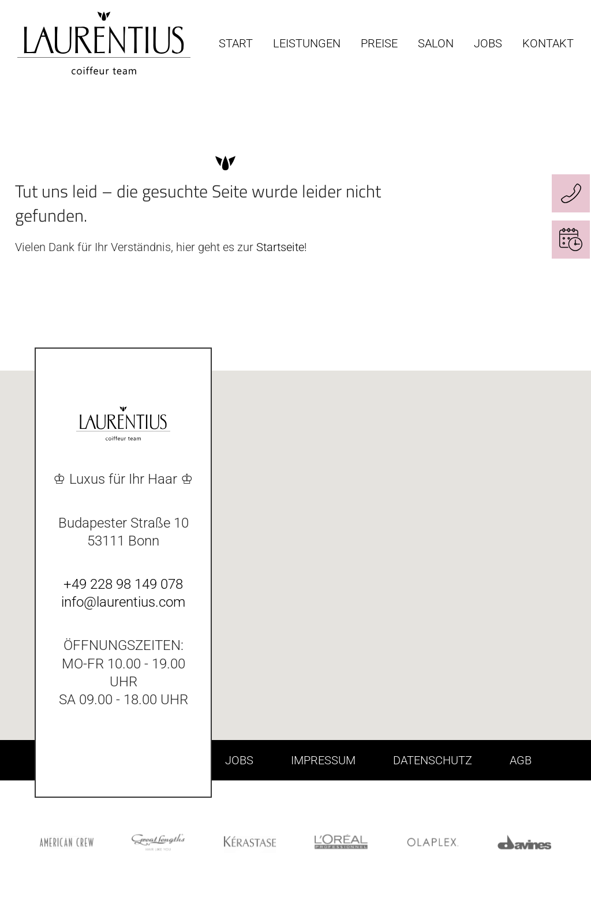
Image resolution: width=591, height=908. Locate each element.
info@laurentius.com (123, 602)
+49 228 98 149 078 (123, 584)
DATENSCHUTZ (432, 760)
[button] (484, 570)
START (236, 43)
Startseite (280, 247)
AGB (521, 760)
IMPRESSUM (323, 760)
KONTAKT (548, 43)
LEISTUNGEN (307, 43)
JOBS (488, 43)
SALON (436, 43)
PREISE (379, 43)
